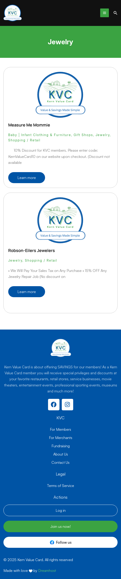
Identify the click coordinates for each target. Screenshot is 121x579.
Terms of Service (60, 485)
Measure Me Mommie (29, 125)
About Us (60, 454)
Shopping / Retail (24, 140)
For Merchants (60, 437)
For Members (60, 429)
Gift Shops (83, 135)
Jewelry (103, 135)
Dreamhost (47, 570)
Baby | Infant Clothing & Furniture (39, 135)
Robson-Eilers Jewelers (31, 250)
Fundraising (60, 446)
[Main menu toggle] (104, 12)
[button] (115, 13)
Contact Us (60, 462)
